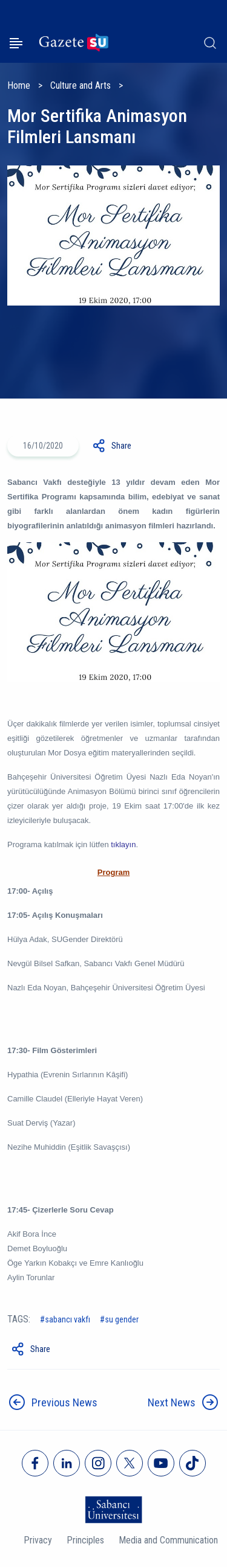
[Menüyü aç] (16, 43)
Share (121, 445)
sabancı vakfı (67, 1319)
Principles (85, 1540)
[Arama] (210, 43)
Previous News (64, 1402)
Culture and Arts (80, 85)
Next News (172, 1402)
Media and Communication (168, 1540)
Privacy (38, 1540)
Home (18, 85)
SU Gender (122, 1319)
